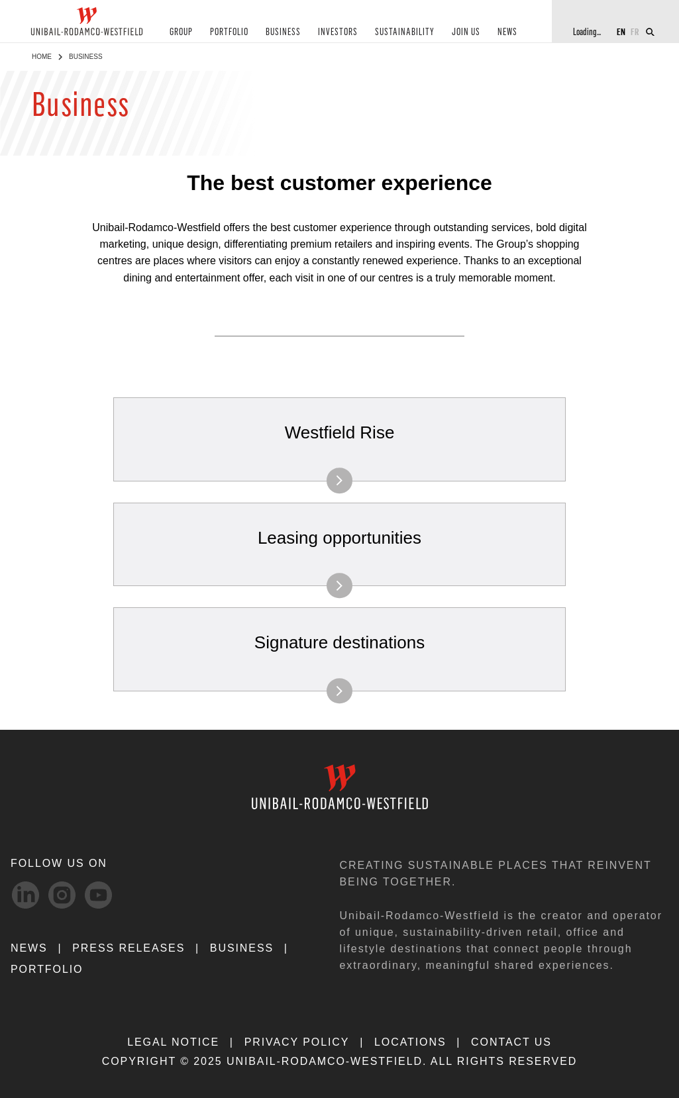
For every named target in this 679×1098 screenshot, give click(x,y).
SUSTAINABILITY (405, 32)
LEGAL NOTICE (173, 1042)
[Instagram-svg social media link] (62, 895)
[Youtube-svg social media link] (98, 895)
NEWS (507, 32)
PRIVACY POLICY (297, 1042)
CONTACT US (511, 1042)
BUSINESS (283, 32)
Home (42, 56)
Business (242, 948)
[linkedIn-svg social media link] (25, 895)
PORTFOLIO (229, 32)
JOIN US (466, 32)
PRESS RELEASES (128, 948)
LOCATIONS (410, 1042)
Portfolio (47, 969)
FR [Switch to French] (635, 31)
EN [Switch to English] (621, 31)
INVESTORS (338, 32)
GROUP (181, 32)
